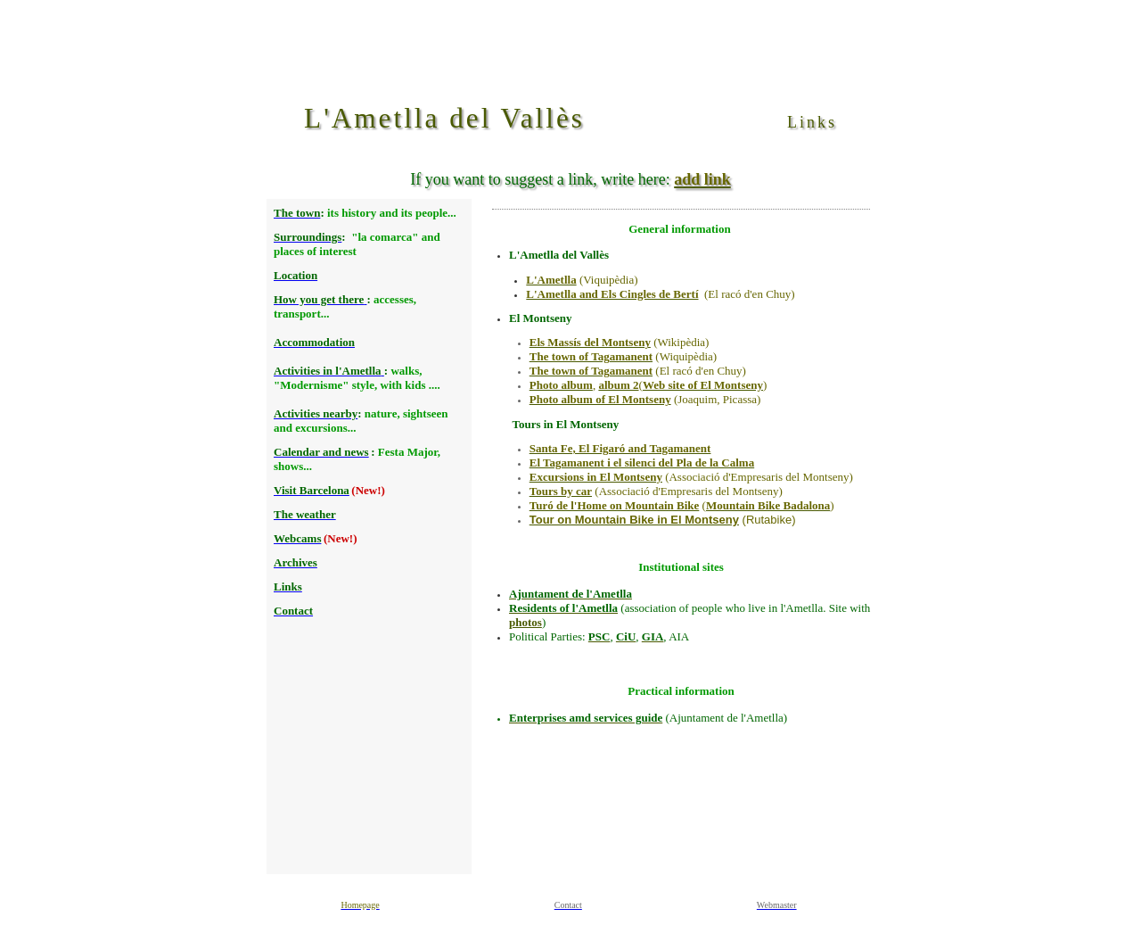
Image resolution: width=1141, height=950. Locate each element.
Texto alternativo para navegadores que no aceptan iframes (367, 536)
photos (525, 622)
